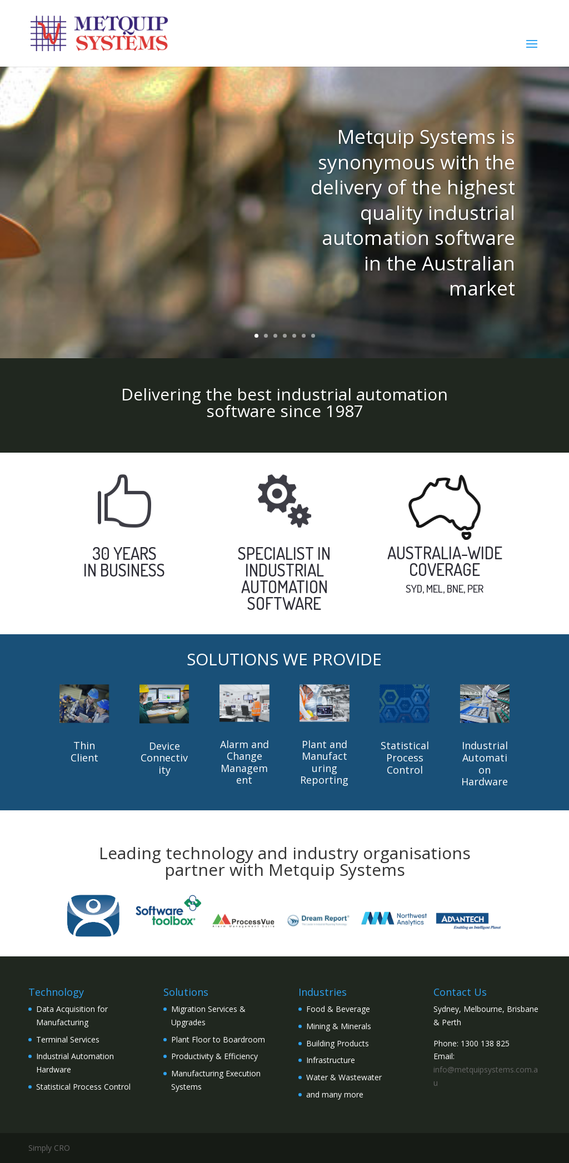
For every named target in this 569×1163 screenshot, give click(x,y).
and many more (334, 1094)
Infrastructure (330, 1060)
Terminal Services (67, 1039)
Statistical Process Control (83, 1086)
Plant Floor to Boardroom (218, 1039)
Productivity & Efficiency (214, 1056)
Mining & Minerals (338, 1026)
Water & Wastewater (344, 1077)
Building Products (337, 1043)
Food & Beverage (338, 1009)
